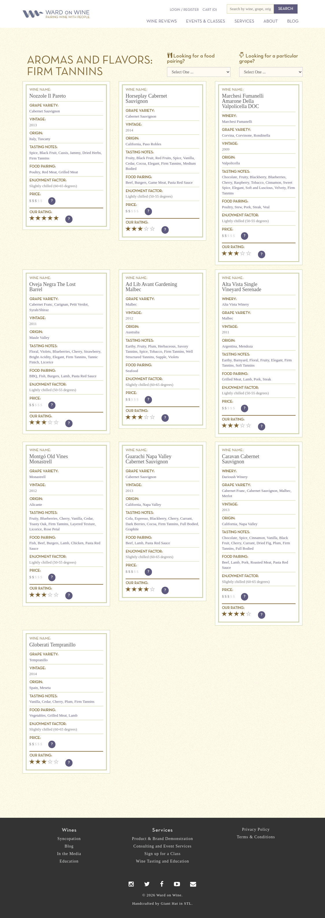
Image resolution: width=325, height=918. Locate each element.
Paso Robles (152, 144)
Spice (33, 152)
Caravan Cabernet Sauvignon (240, 459)
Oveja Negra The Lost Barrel (52, 286)
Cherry (227, 182)
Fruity (130, 158)
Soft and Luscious (259, 187)
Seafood (132, 371)
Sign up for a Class (162, 854)
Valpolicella (231, 163)
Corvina (228, 135)
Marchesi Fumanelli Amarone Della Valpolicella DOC (242, 101)
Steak (257, 207)
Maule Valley (39, 337)
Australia (133, 332)
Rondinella (262, 135)
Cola (129, 518)
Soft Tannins (245, 365)
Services (244, 21)
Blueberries (276, 177)
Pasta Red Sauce (180, 182)
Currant (186, 518)
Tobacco (257, 182)
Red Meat (49, 172)
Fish (42, 376)
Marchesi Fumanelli (237, 121)
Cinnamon (273, 182)
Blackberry (258, 177)
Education (69, 861)
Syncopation (69, 839)
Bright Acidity (40, 357)
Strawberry (92, 351)
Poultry (34, 172)
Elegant (153, 163)
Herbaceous (167, 346)
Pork (247, 207)
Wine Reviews (161, 21)
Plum (152, 346)
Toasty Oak (38, 524)
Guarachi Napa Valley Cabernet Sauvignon (149, 459)
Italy (32, 139)
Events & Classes (205, 21)
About (270, 21)
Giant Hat (169, 903)
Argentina (229, 346)
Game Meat (157, 182)
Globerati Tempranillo (52, 645)
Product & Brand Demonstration (162, 839)
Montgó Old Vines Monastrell (48, 459)
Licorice (47, 362)
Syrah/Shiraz (39, 310)
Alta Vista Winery (235, 304)
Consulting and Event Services (162, 846)
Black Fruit (48, 152)
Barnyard (240, 360)
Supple (161, 357)
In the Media (69, 854)
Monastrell (37, 477)
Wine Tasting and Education (162, 861)
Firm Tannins (39, 158)
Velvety (280, 187)
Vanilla (188, 158)
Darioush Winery (235, 477)
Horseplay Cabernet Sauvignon (146, 98)
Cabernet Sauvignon (44, 111)
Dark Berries (135, 524)
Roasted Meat (260, 562)
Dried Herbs (91, 152)
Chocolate (229, 177)
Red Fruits (163, 158)
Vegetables (37, 715)
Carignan (61, 304)
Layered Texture (82, 524)
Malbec (131, 304)
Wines (69, 830)
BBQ (33, 376)
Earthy (130, 346)
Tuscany (44, 139)
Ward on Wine (59, 14)
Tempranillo (38, 660)
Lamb (65, 376)
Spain (33, 687)
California (133, 144)
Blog (292, 21)
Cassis (63, 152)
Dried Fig (264, 543)
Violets (45, 351)
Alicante (35, 504)
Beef (129, 182)
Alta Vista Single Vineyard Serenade (241, 286)
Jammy (75, 152)
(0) (210, 9)
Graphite (132, 529)
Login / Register (184, 9)
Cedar (130, 163)
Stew (238, 207)
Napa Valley (152, 504)
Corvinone (244, 135)
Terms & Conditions (256, 837)
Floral (33, 351)
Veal (266, 207)
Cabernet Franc (41, 304)
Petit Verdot (79, 304)
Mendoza (245, 346)
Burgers (140, 182)
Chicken (77, 543)
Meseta (45, 687)
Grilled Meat (68, 172)
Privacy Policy (256, 829)
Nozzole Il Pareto (47, 96)
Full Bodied (189, 524)
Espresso (141, 518)
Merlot (227, 496)
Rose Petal (52, 529)
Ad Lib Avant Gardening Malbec (151, 286)
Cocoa (141, 163)
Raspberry (241, 182)
